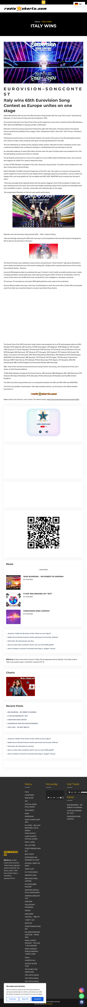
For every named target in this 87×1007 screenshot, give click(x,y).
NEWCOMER (29, 914)
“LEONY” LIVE (29, 920)
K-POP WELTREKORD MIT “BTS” (37, 594)
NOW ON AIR (29, 798)
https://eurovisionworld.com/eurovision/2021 (63, 399)
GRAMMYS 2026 (30, 875)
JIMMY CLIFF (29, 869)
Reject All (25, 999)
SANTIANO (28, 901)
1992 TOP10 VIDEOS (32, 981)
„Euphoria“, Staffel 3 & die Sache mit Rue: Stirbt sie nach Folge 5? (29, 633)
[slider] (74, 792)
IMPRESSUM (29, 816)
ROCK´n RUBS (30, 842)
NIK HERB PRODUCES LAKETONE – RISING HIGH (32, 934)
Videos (27, 957)
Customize (12, 999)
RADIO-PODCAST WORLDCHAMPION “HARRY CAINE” (31, 951)
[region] (25, 993)
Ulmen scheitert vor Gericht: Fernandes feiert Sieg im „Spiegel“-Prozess (31, 648)
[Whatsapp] (81, 996)
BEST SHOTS (29, 854)
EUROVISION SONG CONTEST (36, 611)
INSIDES (28, 910)
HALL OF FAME (30, 845)
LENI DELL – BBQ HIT (32, 917)
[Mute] (59, 798)
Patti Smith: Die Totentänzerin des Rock (21, 641)
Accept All (37, 999)
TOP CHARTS (29, 810)
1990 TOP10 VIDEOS (32, 975)
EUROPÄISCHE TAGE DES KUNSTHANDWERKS (23, 723)
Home (27, 792)
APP (26, 801)
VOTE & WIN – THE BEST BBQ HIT (18, 727)
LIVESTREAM (29, 795)
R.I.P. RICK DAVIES (31, 872)
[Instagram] (81, 990)
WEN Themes (48, 1004)
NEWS (27, 813)
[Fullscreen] (61, 798)
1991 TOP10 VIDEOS (32, 978)
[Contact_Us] (81, 1002)
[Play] (40, 431)
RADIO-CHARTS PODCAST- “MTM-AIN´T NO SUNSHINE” (32, 943)
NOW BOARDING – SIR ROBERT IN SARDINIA (43, 577)
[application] (54, 794)
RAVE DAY (28, 923)
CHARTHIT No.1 (30, 960)
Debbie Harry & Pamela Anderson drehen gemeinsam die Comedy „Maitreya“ (33, 637)
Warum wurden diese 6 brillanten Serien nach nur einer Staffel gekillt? (31, 645)
